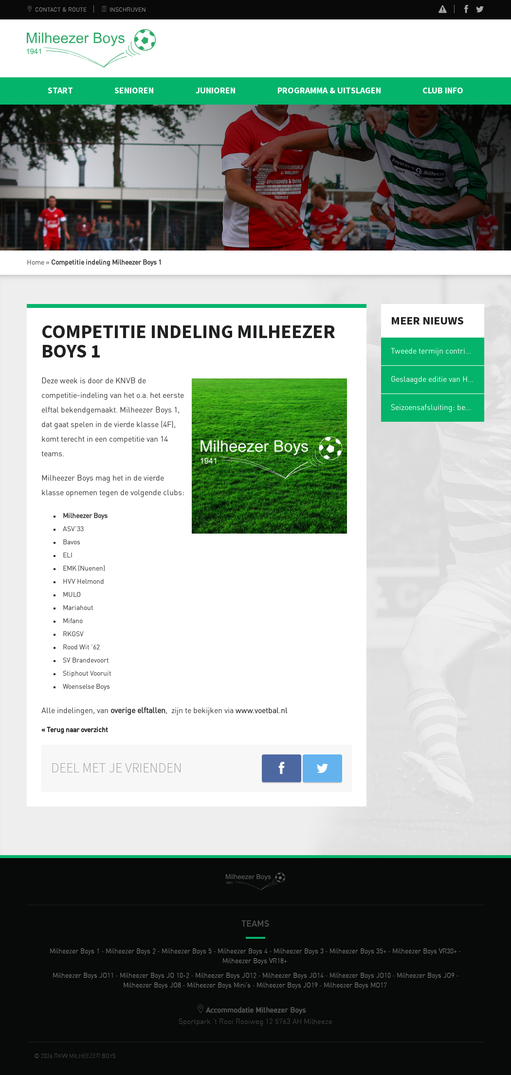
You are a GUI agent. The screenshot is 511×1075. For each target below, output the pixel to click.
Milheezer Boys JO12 (225, 975)
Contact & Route (57, 10)
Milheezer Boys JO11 (83, 975)
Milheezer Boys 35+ (357, 951)
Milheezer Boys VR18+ (254, 961)
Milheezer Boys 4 (243, 951)
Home (35, 262)
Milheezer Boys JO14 (293, 975)
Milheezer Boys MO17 (355, 985)
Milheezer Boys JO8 (152, 985)
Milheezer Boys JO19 (287, 985)
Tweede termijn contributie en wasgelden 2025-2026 (438, 351)
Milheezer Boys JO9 (426, 975)
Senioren (134, 91)
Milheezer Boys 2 (131, 951)
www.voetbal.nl (262, 711)
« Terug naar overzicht (74, 730)
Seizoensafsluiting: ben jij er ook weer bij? (438, 408)
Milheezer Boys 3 (299, 951)
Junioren (216, 91)
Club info (442, 91)
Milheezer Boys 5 (187, 951)
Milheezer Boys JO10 (360, 975)
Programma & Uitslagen (329, 91)
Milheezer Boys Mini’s (219, 985)
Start (60, 91)
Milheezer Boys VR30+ (424, 951)
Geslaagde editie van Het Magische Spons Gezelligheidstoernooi (438, 379)
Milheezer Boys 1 (75, 951)
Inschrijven (123, 10)
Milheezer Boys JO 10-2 (154, 975)
